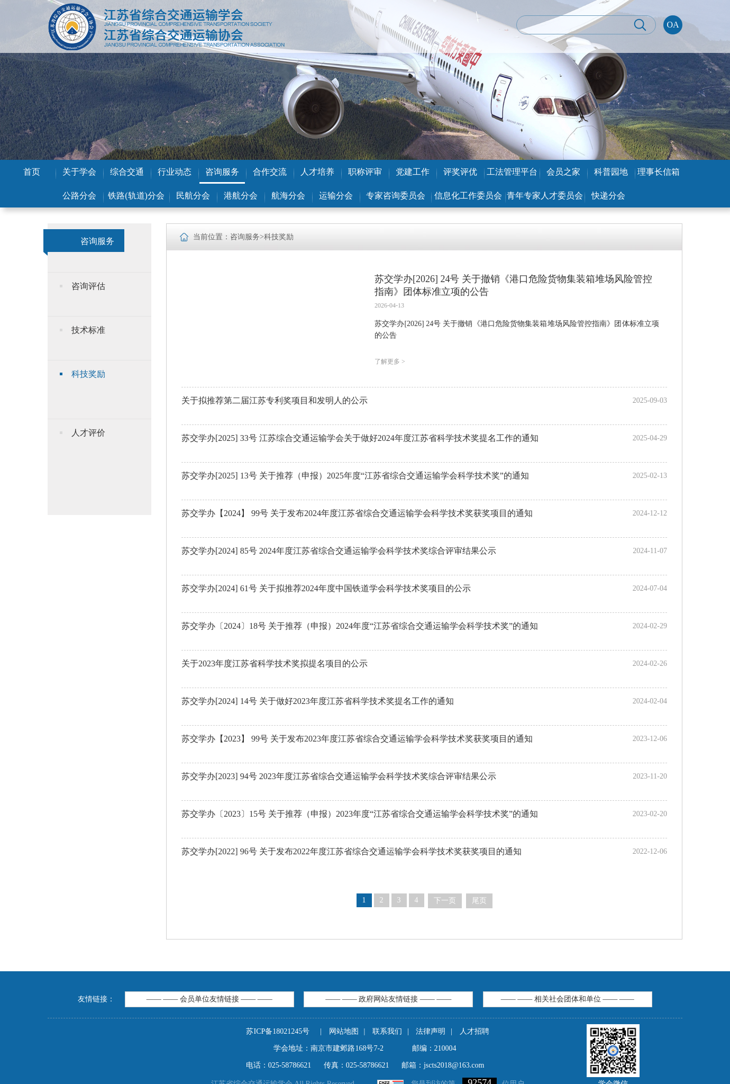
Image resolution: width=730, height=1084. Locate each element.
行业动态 (174, 171)
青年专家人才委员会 (545, 195)
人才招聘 (474, 1031)
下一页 (445, 901)
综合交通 (127, 171)
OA (673, 24)
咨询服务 (222, 171)
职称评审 (365, 171)
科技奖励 (88, 373)
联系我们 (387, 1031)
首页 (31, 171)
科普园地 (611, 171)
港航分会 (241, 195)
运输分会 (336, 195)
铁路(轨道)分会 (136, 195)
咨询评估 (88, 286)
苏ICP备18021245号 (277, 1031)
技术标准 (88, 330)
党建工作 (413, 171)
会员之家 (563, 171)
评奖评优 (460, 171)
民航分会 (193, 195)
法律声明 (430, 1031)
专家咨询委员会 (395, 195)
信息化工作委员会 (468, 195)
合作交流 (270, 171)
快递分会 (608, 195)
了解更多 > (390, 361)
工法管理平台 (512, 171)
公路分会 (79, 195)
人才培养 (317, 171)
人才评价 (88, 432)
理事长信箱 (658, 171)
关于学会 (79, 171)
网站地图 (344, 1031)
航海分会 (288, 195)
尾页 (479, 901)
